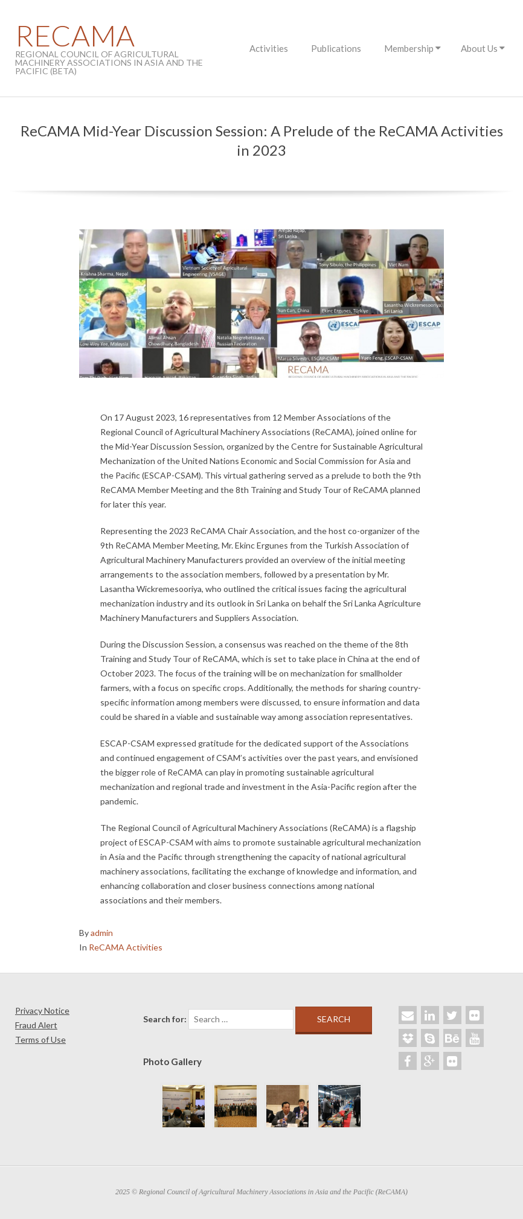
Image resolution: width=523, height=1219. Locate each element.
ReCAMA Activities (125, 947)
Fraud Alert (36, 1025)
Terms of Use (40, 1039)
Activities (268, 48)
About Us (479, 48)
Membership (409, 48)
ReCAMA (75, 35)
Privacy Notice (42, 1010)
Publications (336, 48)
